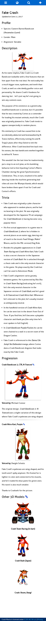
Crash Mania (6, 620)
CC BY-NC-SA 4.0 (30, 620)
